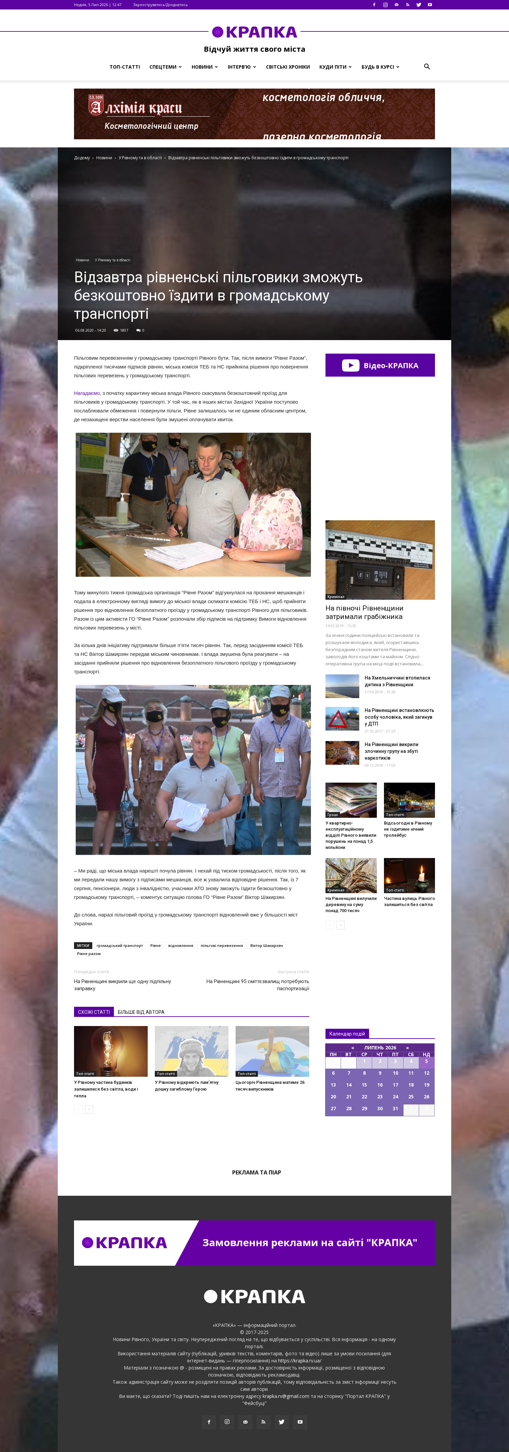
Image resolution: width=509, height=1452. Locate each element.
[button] (427, 67)
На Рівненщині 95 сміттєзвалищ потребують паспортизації (258, 985)
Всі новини (347, 968)
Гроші (333, 814)
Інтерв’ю (242, 67)
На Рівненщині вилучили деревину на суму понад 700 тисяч (351, 904)
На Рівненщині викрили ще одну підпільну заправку (122, 985)
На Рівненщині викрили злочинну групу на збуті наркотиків (391, 751)
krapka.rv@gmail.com (286, 1396)
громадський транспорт (120, 945)
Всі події (380, 1139)
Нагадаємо (87, 393)
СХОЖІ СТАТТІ (94, 1012)
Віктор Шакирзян (266, 945)
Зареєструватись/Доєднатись (160, 4)
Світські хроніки (288, 67)
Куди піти (335, 67)
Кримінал (336, 596)
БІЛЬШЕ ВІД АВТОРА (141, 1012)
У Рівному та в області (112, 260)
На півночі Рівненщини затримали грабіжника (364, 612)
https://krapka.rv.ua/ (299, 1360)
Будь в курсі (380, 67)
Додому (82, 158)
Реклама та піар (256, 1172)
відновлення (180, 945)
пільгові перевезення (222, 945)
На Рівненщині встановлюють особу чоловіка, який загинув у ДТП (399, 717)
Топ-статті (125, 67)
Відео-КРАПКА (380, 365)
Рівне (155, 945)
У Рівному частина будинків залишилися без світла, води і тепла (106, 1089)
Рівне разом (89, 953)
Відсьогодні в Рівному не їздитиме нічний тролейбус (408, 829)
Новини (205, 67)
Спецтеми (165, 67)
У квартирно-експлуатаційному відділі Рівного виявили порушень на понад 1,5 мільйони (350, 835)
